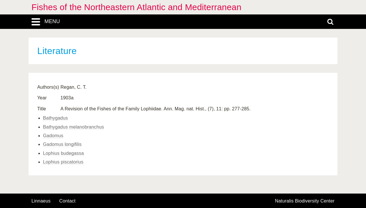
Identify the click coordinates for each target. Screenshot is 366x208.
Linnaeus (41, 201)
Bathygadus (55, 118)
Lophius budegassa (63, 153)
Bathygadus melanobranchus (73, 127)
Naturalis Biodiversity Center (305, 201)
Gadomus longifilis (62, 144)
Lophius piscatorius (63, 161)
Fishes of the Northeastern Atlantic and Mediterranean (136, 7)
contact (67, 200)
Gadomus (53, 135)
